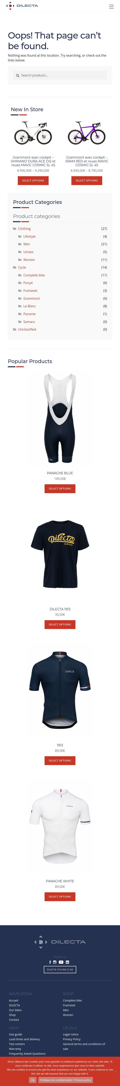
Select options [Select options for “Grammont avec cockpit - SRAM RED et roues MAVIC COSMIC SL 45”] (86, 180)
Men (27, 247)
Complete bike (34, 278)
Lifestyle (30, 240)
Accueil (13, 1004)
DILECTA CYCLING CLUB (60, 973)
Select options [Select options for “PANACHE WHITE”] (60, 900)
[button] (79, 6)
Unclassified (28, 333)
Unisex (29, 255)
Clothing (25, 232)
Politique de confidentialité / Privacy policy (65, 1080)
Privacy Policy (71, 1043)
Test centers (17, 1047)
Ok (32, 1080)
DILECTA (14, 1009)
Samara (29, 325)
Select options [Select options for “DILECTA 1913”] (60, 628)
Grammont (32, 302)
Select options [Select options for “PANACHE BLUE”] (60, 492)
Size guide (15, 1038)
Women (30, 263)
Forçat (28, 286)
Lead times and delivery (24, 1043)
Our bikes (15, 1013)
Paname (30, 317)
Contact (14, 1023)
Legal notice (71, 1038)
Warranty (15, 1052)
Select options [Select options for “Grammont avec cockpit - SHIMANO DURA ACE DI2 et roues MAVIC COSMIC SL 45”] (33, 184)
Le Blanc (30, 309)
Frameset (31, 294)
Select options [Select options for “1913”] (60, 764)
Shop (12, 1018)
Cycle (23, 271)
